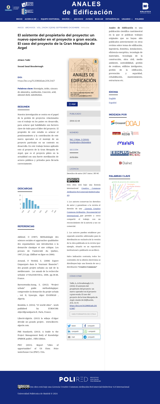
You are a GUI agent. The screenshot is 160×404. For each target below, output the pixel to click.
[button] (74, 326)
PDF (73, 104)
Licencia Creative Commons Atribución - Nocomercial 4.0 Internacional (84, 212)
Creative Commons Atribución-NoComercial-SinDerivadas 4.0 (84, 192)
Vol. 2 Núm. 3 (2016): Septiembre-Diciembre (58, 27)
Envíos (66, 19)
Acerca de (31, 19)
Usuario (126, 19)
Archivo (78, 19)
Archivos (30, 27)
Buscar (99, 19)
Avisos (89, 19)
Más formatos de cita (83, 314)
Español (112, 102)
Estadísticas (112, 19)
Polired (139, 19)
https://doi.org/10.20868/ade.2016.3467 (36, 81)
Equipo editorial (50, 19)
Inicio (19, 19)
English (112, 98)
